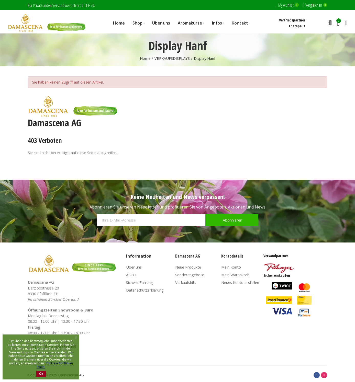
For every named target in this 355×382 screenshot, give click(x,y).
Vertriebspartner (292, 19)
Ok (41, 374)
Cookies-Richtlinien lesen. (55, 365)
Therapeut (297, 25)
